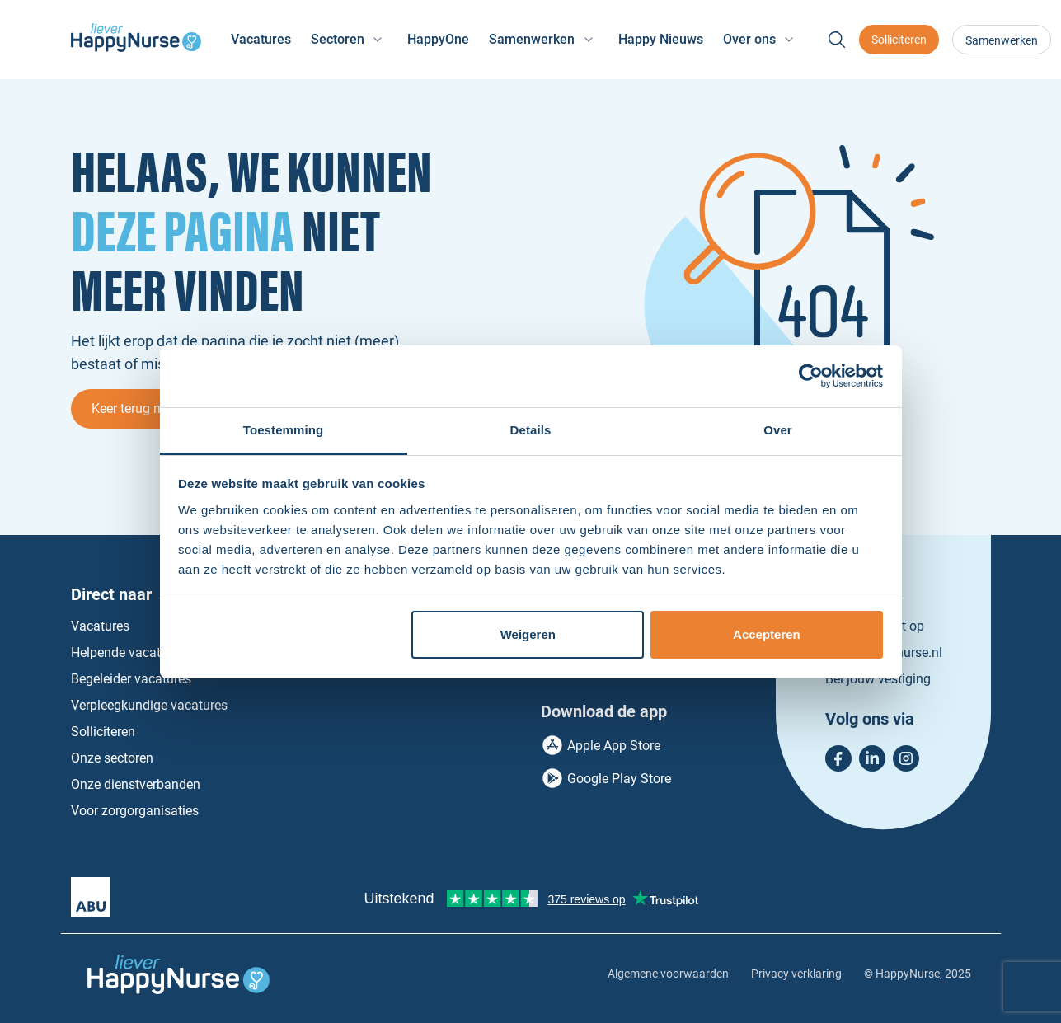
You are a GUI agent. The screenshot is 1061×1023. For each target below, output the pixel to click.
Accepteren (766, 634)
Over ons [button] (749, 39)
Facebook (838, 758)
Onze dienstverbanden (135, 784)
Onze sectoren (112, 758)
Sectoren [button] (337, 39)
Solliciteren (899, 39)
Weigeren (528, 634)
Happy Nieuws (660, 39)
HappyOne (438, 39)
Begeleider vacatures (131, 679)
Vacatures (261, 39)
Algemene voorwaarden (668, 973)
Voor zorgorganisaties (135, 811)
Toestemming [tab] (283, 430)
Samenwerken (1001, 40)
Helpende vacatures (128, 652)
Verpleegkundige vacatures (149, 705)
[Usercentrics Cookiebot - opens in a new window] (811, 376)
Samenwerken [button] (532, 39)
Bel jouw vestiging (878, 679)
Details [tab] (531, 430)
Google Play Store (619, 778)
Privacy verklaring (796, 973)
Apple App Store (613, 745)
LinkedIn (872, 758)
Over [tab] (777, 430)
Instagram (906, 758)
